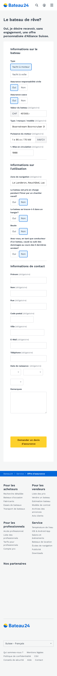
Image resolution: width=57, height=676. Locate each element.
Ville (18, 326)
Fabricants (8, 501)
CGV (36, 656)
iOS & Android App (41, 531)
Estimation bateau (41, 501)
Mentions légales (35, 652)
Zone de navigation (26, 177)
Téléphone (21, 352)
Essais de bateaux (12, 505)
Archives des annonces (38, 510)
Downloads (37, 553)
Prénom (20, 274)
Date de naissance (25, 366)
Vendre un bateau (41, 497)
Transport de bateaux (14, 509)
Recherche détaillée (13, 494)
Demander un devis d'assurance (29, 442)
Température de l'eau (42, 527)
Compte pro (9, 549)
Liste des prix (38, 494)
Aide (29, 660)
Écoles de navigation (42, 545)
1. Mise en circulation (26, 147)
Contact (39, 660)
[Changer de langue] (28, 643)
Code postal (22, 313)
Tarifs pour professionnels (10, 543)
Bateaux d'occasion (13, 497)
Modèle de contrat (41, 505)
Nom (18, 287)
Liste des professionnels (10, 536)
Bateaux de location (42, 542)
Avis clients (37, 516)
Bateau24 (8, 474)
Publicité (36, 549)
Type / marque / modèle (28, 121)
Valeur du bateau (24, 108)
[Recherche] (37, 5)
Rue (18, 300)
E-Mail (19, 339)
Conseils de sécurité (13, 660)
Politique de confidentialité (17, 656)
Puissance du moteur (27, 134)
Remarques (16, 389)
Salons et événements (38, 536)
